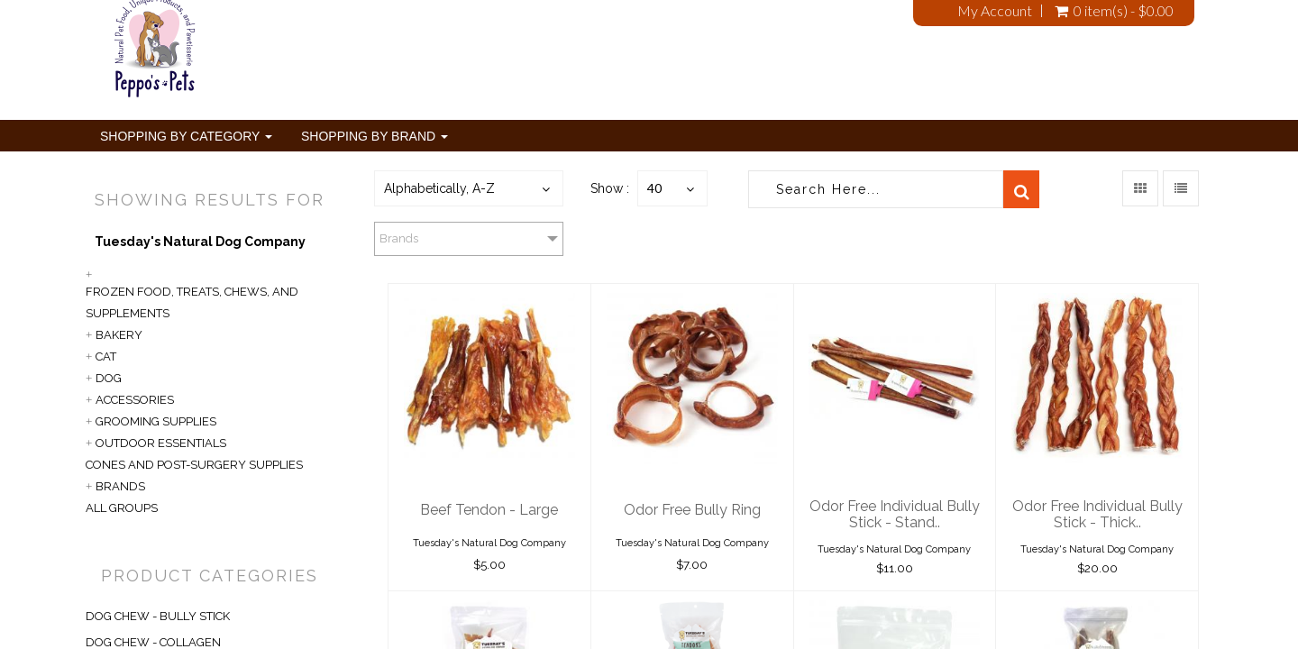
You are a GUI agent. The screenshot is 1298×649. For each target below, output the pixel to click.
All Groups (122, 508)
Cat (106, 356)
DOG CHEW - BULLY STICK (158, 616)
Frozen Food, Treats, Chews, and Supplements (192, 302)
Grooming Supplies (156, 421)
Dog (109, 378)
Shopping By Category (186, 136)
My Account (994, 11)
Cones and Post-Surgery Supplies (194, 464)
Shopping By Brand (374, 136)
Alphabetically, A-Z (439, 188)
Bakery (119, 335)
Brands (120, 486)
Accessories (135, 400)
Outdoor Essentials (161, 443)
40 (654, 188)
